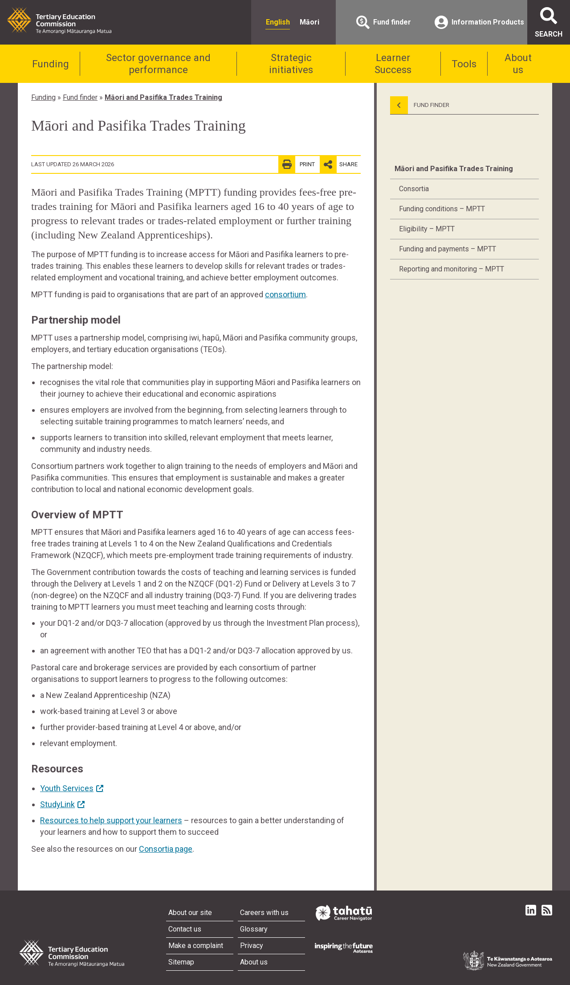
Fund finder (80, 97)
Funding (50, 64)
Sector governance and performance (158, 63)
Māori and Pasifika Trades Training (163, 97)
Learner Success (393, 63)
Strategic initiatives (291, 63)
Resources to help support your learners (111, 820)
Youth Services (67, 788)
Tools (464, 64)
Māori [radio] (309, 22)
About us (518, 63)
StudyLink (57, 804)
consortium (285, 294)
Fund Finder (419, 105)
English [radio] (278, 22)
